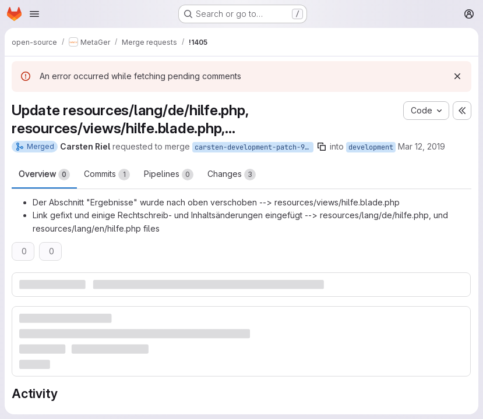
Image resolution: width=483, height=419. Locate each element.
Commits (107, 174)
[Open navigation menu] (34, 14)
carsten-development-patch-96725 (254, 147)
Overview (44, 174)
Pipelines (168, 174)
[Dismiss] (457, 76)
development (370, 147)
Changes (231, 174)
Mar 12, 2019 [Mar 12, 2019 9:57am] (421, 146)
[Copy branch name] (322, 147)
